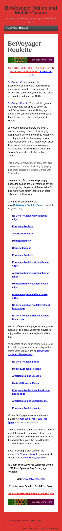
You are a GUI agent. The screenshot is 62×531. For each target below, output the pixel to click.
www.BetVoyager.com (34, 457)
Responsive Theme (31, 528)
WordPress (53, 528)
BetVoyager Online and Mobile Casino (31, 10)
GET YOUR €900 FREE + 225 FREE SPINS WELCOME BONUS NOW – (31, 71)
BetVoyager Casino (17, 82)
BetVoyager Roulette (18, 103)
